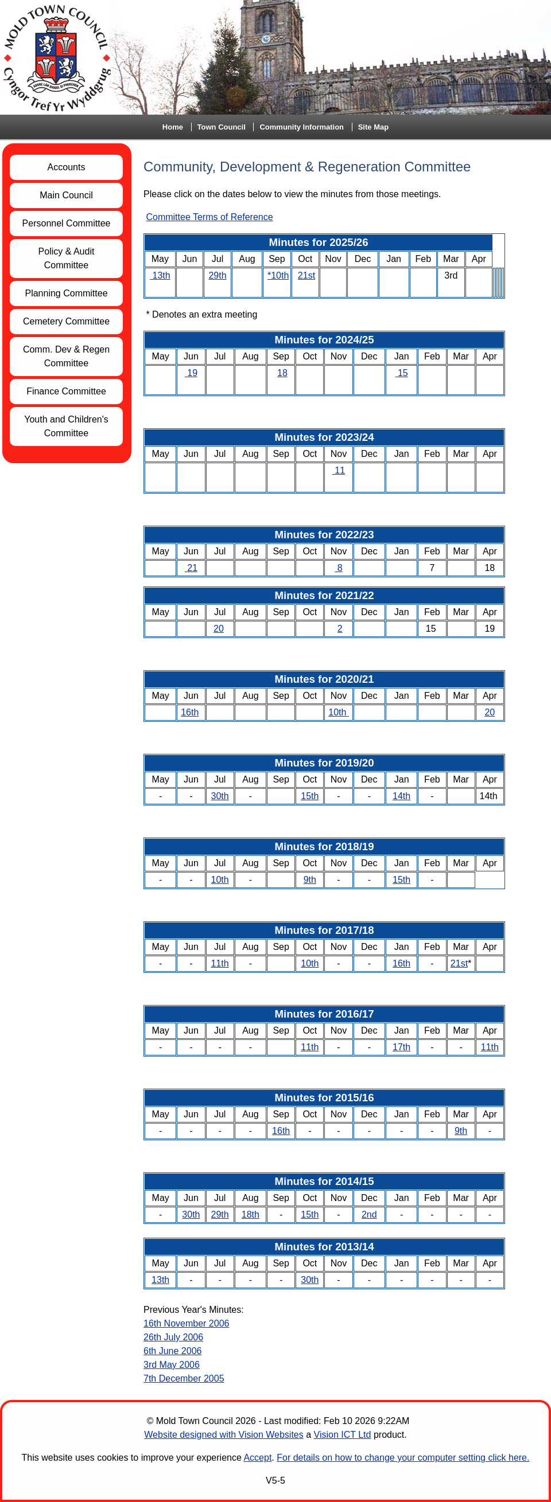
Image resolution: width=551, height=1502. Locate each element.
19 (191, 373)
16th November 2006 (186, 1323)
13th (160, 275)
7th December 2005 (183, 1378)
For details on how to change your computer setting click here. (403, 1457)
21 (192, 568)
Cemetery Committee (66, 321)
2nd (369, 1214)
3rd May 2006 (171, 1365)
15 (401, 373)
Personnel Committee (66, 223)
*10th (278, 275)
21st (306, 275)
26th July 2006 (173, 1337)
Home (172, 127)
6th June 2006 (172, 1351)
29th (217, 275)
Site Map (373, 127)
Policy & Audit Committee (66, 258)
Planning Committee (66, 293)
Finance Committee (66, 391)
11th (220, 963)
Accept (257, 1457)
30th (220, 796)
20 (219, 628)
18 (282, 373)
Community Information (301, 127)
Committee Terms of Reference (209, 217)
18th (250, 1214)
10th (338, 712)
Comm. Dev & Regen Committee (66, 356)
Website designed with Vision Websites (223, 1435)
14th (401, 796)
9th (310, 880)
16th (190, 712)
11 (338, 470)
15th (310, 796)
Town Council (221, 127)
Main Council (66, 195)
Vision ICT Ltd (342, 1435)
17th (401, 1047)
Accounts (67, 167)
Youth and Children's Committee (66, 426)
